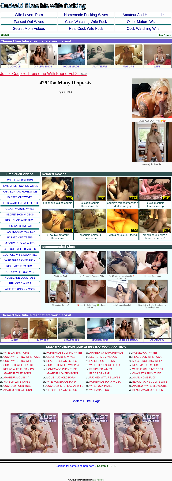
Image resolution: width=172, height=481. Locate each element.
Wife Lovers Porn (29, 15)
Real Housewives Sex (20, 231)
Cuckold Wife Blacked (20, 249)
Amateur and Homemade (143, 15)
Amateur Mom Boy (16, 377)
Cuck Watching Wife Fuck (86, 22)
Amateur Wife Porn (17, 373)
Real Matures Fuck (20, 266)
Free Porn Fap (99, 373)
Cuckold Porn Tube (17, 386)
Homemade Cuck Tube (20, 277)
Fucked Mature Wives (104, 377)
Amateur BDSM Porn (17, 390)
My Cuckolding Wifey (20, 243)
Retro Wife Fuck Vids (20, 272)
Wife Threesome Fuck (19, 260)
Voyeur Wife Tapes (16, 381)
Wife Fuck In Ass (100, 386)
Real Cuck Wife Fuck (86, 28)
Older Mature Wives (143, 22)
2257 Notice (98, 480)
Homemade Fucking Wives (86, 15)
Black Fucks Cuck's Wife (149, 381)
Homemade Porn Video (105, 381)
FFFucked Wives (20, 283)
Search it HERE (106, 465)
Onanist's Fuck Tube (146, 373)
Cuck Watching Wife (143, 28)
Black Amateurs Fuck (147, 390)
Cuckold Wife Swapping (20, 254)
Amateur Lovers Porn (62, 373)
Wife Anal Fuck (100, 390)
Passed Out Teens (20, 237)
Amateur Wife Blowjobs (149, 386)
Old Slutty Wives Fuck (62, 390)
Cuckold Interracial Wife (64, 386)
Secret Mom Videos (29, 28)
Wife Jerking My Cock (20, 289)
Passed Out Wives (29, 22)
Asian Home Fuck (144, 377)
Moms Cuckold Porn (61, 377)
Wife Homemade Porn (61, 381)
